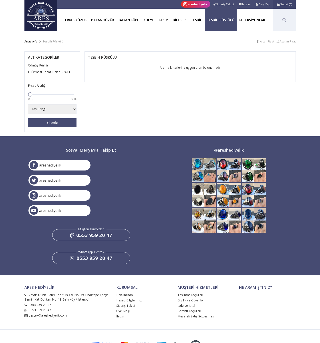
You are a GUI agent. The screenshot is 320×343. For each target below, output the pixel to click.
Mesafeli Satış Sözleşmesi (196, 286)
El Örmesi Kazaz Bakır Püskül (49, 72)
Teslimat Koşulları (190, 265)
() (284, 4)
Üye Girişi (123, 281)
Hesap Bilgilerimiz (129, 270)
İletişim (121, 286)
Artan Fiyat (265, 41)
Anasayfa (31, 41)
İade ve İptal (186, 275)
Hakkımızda (124, 265)
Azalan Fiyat (286, 41)
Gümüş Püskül (38, 65)
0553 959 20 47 (91, 204)
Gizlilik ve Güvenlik (190, 270)
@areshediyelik (229, 150)
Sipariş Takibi (125, 275)
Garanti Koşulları (189, 281)
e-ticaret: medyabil (160, 330)
